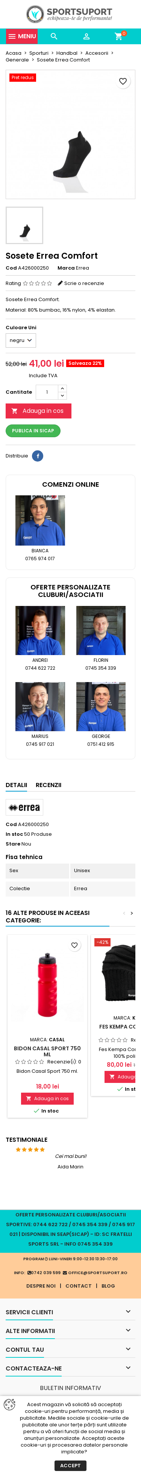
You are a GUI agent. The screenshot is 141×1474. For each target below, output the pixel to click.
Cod (11, 268)
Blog (108, 1286)
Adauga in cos (37, 410)
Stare (13, 844)
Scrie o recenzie (84, 283)
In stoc (14, 834)
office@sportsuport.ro (94, 1273)
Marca (66, 268)
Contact (78, 1286)
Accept (70, 1465)
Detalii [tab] (16, 785)
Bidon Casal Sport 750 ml (47, 1051)
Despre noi (41, 1286)
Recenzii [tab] (48, 785)
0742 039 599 (44, 1273)
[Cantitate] (47, 392)
